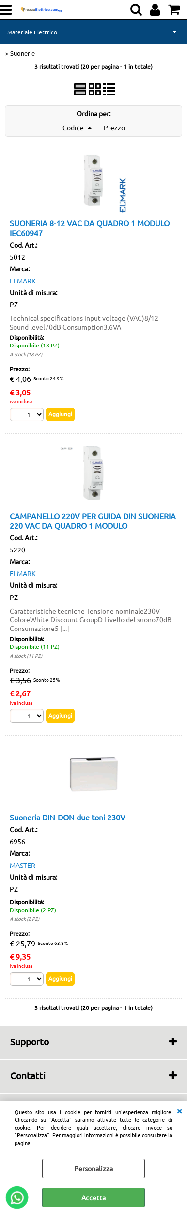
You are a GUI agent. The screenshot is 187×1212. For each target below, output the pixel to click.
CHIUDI (179, 1110)
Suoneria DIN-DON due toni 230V (67, 817)
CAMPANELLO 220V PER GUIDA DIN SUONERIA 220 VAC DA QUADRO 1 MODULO (93, 520)
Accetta (93, 1197)
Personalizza (93, 1168)
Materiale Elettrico (32, 32)
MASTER (22, 865)
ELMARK (23, 280)
